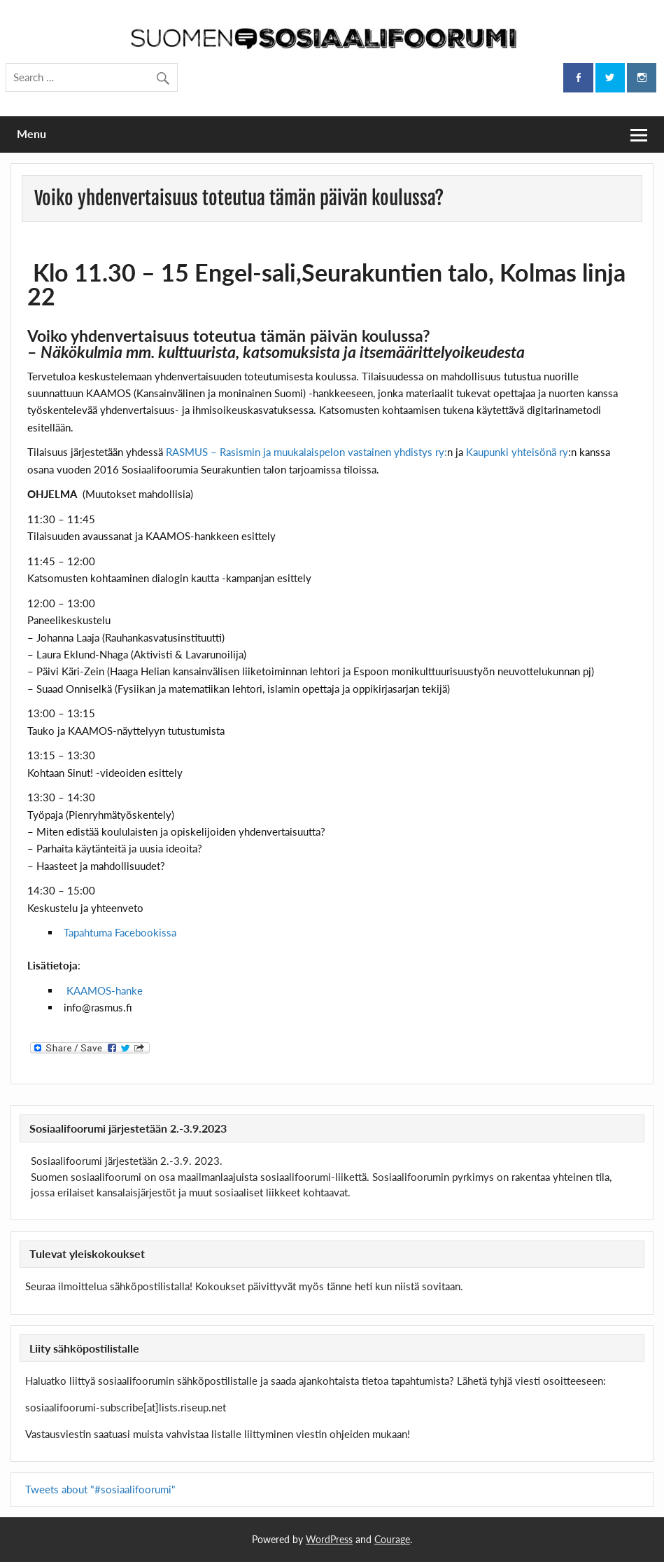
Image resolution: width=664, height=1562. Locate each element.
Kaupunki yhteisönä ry (517, 451)
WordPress (329, 1539)
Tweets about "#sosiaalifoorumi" (100, 1489)
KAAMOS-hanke (104, 990)
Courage (392, 1539)
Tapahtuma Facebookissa (120, 932)
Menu (31, 133)
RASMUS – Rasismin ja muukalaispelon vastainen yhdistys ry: (306, 451)
